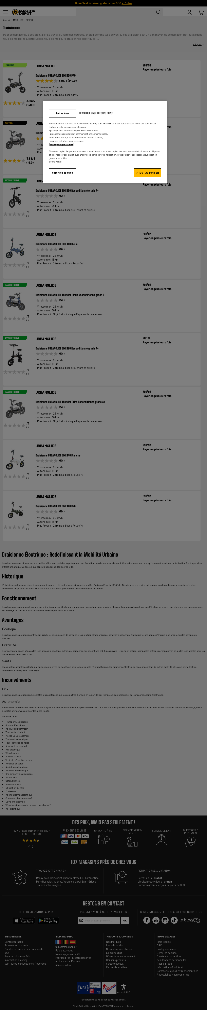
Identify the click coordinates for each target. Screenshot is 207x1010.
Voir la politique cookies (61, 144)
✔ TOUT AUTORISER (147, 172)
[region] (105, 142)
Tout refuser (62, 113)
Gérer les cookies (62, 172)
